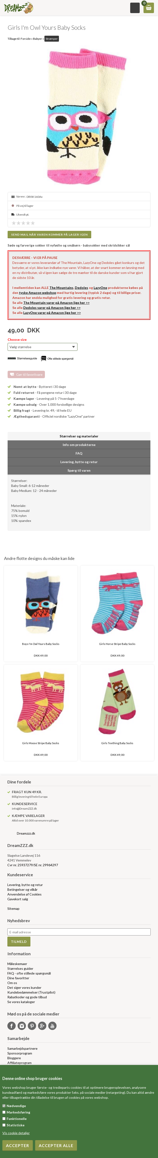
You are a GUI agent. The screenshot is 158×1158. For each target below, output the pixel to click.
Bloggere (14, 1058)
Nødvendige (16, 1106)
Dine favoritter (18, 978)
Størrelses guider (20, 968)
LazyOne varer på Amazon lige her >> (52, 313)
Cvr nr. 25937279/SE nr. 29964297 (32, 865)
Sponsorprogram (19, 1053)
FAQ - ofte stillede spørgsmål (29, 973)
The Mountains (61, 288)
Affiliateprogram (19, 1063)
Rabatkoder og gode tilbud (27, 997)
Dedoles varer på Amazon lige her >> (52, 308)
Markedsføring (18, 1112)
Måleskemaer (17, 964)
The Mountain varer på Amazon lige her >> (56, 303)
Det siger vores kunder (24, 987)
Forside (26, 38)
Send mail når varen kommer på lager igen (49, 234)
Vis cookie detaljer (16, 1133)
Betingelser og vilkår (22, 889)
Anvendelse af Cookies (24, 894)
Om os (12, 983)
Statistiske (15, 1125)
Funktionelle (17, 1119)
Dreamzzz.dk (26, 833)
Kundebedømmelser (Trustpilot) (31, 992)
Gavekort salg (17, 899)
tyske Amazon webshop (37, 293)
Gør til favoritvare (29, 374)
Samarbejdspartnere (22, 1048)
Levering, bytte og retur (25, 885)
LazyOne (100, 288)
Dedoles (81, 288)
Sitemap (13, 908)
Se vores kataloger (21, 1002)
